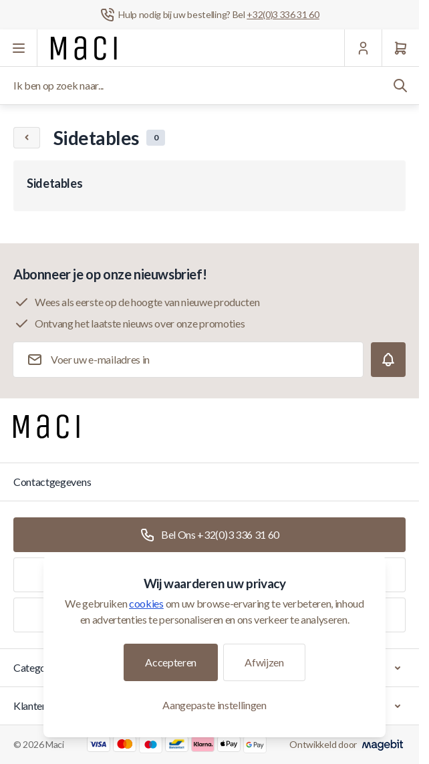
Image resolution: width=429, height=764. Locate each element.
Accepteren (170, 662)
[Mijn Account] (363, 48)
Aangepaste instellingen (214, 704)
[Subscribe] (388, 359)
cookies (146, 603)
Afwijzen (264, 662)
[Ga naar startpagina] (84, 48)
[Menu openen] (18, 48)
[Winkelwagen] (400, 48)
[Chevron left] (26, 137)
